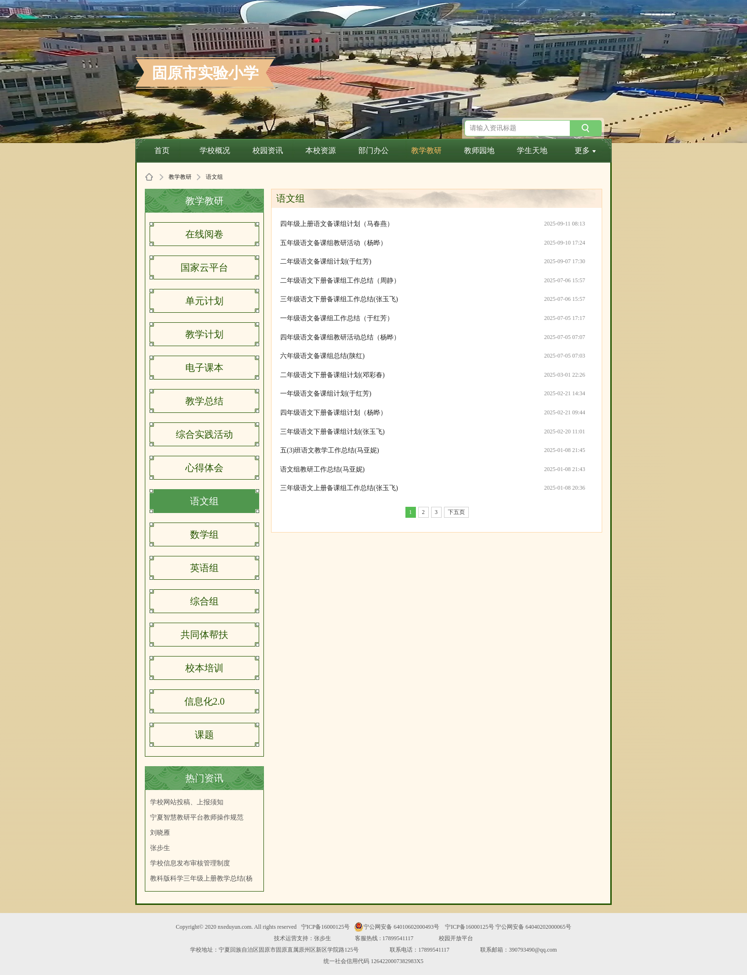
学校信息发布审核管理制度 (190, 863)
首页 (162, 150)
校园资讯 (267, 150)
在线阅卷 (204, 234)
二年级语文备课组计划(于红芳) (325, 261)
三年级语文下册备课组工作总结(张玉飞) (339, 299)
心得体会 (204, 467)
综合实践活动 (204, 434)
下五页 (456, 512)
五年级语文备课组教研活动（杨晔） (333, 242)
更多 (585, 150)
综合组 (204, 601)
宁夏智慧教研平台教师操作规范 (196, 817)
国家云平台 (204, 267)
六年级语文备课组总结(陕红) (322, 355)
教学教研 (426, 150)
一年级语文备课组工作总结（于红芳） (337, 318)
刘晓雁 (160, 832)
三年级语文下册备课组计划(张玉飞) (332, 431)
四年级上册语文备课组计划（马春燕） (337, 223)
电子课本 (204, 367)
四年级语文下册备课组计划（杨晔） (333, 412)
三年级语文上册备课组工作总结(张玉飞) (339, 488)
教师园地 (479, 150)
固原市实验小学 (205, 73)
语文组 (204, 501)
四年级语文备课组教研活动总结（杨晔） (340, 337)
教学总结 (204, 401)
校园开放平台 (456, 938)
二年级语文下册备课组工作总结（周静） (340, 280)
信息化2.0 (204, 701)
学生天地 (532, 150)
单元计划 (204, 301)
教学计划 (204, 334)
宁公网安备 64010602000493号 (396, 927)
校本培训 (204, 668)
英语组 (204, 568)
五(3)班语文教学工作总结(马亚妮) (329, 450)
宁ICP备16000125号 (325, 927)
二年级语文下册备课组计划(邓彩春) (332, 375)
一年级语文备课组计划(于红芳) (325, 393)
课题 (204, 734)
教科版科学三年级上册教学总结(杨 (201, 878)
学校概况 (215, 150)
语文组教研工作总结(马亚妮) (322, 469)
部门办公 (373, 150)
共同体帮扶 (204, 634)
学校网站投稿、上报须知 (186, 802)
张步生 (160, 848)
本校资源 (320, 150)
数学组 (204, 534)
